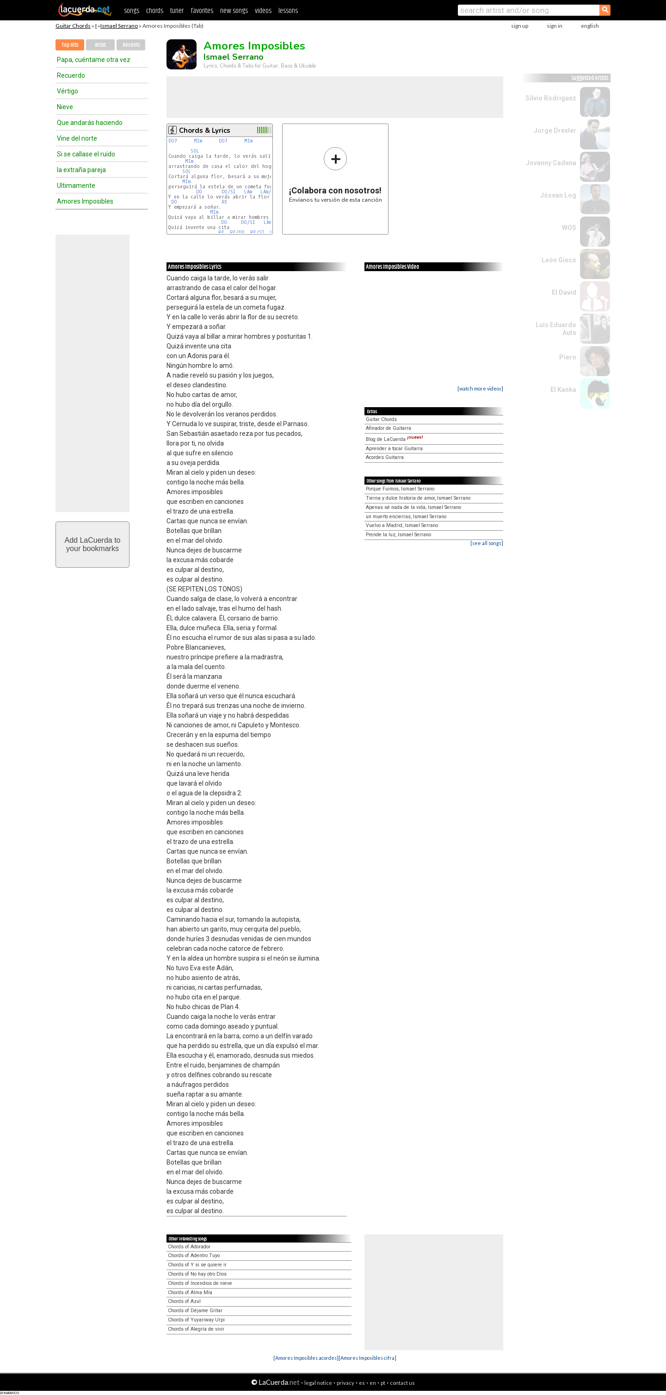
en (373, 1383)
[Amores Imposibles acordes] (306, 1358)
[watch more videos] (480, 388)
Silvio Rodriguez (550, 98)
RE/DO (237, 232)
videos (263, 11)
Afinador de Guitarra (388, 428)
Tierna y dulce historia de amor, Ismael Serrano (418, 498)
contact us (402, 1383)
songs (131, 11)
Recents (131, 45)
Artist (100, 45)
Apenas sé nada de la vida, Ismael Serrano (413, 507)
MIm (198, 141)
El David (564, 292)
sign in (554, 25)
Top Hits (70, 45)
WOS (569, 227)
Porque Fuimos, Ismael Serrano (400, 489)
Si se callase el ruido (86, 154)
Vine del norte (77, 138)
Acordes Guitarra (385, 457)
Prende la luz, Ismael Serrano (398, 535)
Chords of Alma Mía (190, 1293)
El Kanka (563, 389)
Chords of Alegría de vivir (196, 1329)
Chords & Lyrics (204, 130)
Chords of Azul (184, 1301)
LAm (248, 192)
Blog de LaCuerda (394, 439)
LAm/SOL (270, 192)
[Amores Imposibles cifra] (367, 1358)
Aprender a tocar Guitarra (394, 449)
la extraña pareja (81, 170)
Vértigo (67, 91)
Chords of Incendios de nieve (200, 1283)
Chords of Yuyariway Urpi (196, 1320)
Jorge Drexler (555, 130)
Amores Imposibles (85, 201)
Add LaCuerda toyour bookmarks (93, 544)
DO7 (172, 141)
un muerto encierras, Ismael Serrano (406, 517)
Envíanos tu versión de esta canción (335, 175)
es (362, 1383)
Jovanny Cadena (551, 163)
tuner (177, 11)
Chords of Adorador (189, 1247)
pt (383, 1383)
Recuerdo (71, 75)
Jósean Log (558, 195)
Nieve (65, 107)
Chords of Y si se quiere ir (197, 1265)
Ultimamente (76, 185)
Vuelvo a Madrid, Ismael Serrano (402, 525)
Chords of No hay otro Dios (197, 1274)
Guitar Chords (73, 25)
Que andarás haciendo (90, 122)
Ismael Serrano (119, 25)
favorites (202, 11)
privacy (345, 1383)
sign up (519, 25)
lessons (288, 11)
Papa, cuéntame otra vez (93, 59)
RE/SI (257, 232)
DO (199, 192)
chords (154, 11)
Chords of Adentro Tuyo (194, 1255)
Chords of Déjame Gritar (195, 1311)
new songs (234, 11)
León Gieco (559, 260)
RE (225, 202)
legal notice (318, 1383)
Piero (567, 357)
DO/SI (229, 192)
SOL (195, 151)
